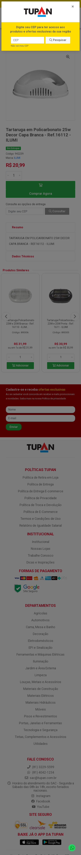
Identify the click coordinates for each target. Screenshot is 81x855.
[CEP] (27, 40)
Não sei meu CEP (19, 45)
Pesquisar (57, 40)
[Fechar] (73, 6)
